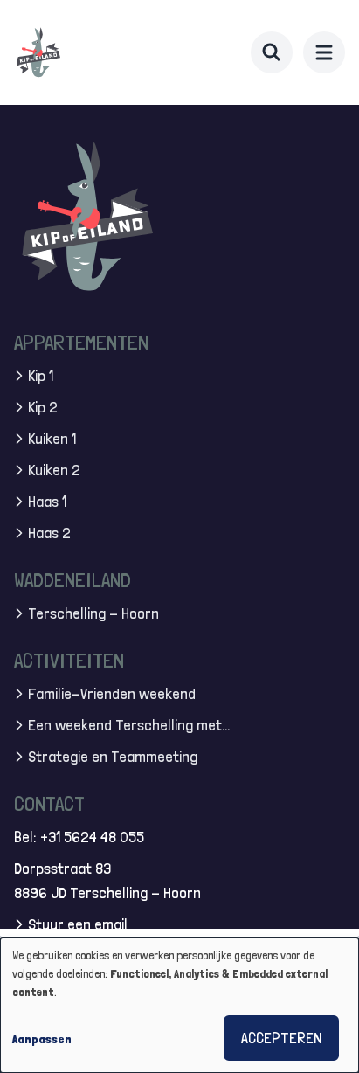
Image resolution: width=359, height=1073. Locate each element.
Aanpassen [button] (42, 1039)
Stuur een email (78, 924)
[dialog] (179, 1005)
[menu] (324, 52)
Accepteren (281, 1037)
